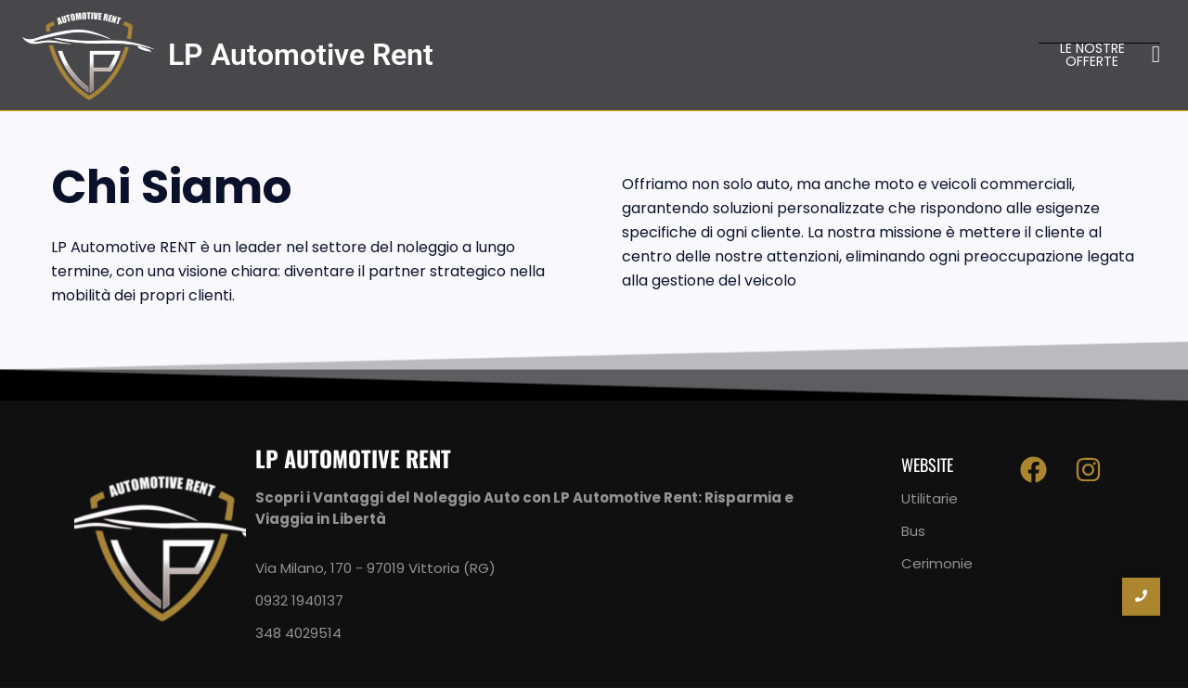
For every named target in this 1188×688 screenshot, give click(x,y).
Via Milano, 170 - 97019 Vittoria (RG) (375, 568)
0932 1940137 (299, 600)
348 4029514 (298, 633)
